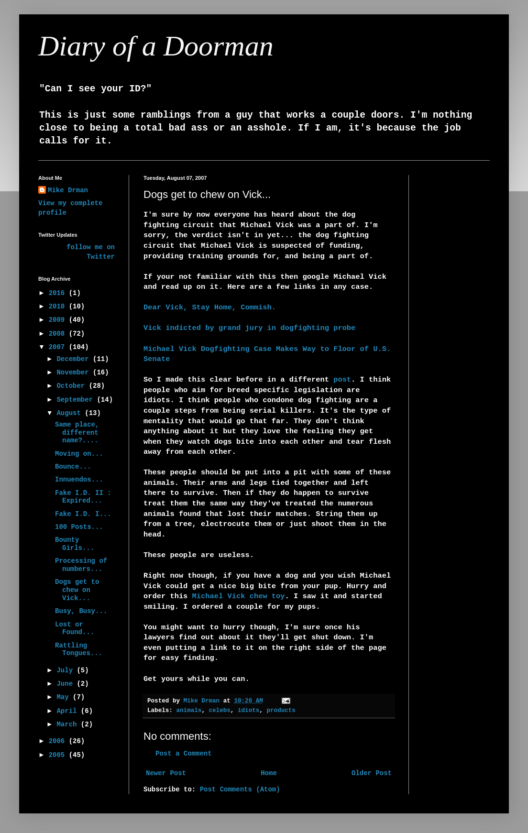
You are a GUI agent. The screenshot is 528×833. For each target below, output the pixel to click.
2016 (59, 293)
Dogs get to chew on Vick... (77, 590)
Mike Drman (68, 190)
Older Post (372, 773)
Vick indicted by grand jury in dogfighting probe (249, 328)
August (70, 413)
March (68, 724)
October (72, 386)
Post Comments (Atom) (240, 789)
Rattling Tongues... (78, 650)
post (342, 379)
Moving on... (79, 454)
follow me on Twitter (90, 252)
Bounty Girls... (74, 544)
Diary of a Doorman (156, 46)
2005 (59, 755)
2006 (59, 741)
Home (269, 773)
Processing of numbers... (81, 565)
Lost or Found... (74, 628)
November (74, 372)
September (76, 400)
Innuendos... (79, 479)
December (74, 359)
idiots (248, 710)
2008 (59, 334)
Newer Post (166, 773)
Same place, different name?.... (77, 433)
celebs (220, 710)
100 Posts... (79, 527)
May (64, 697)
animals (188, 710)
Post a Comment (183, 753)
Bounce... (73, 467)
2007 (59, 347)
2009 (59, 320)
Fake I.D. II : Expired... (83, 497)
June (66, 684)
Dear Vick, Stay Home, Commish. (209, 307)
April (68, 711)
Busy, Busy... (81, 611)
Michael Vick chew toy (238, 596)
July (66, 670)
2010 (59, 306)
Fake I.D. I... (83, 514)
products (280, 710)
